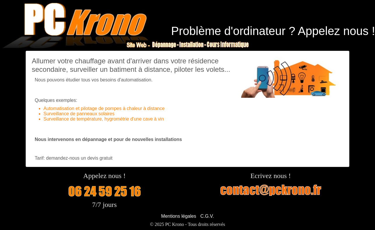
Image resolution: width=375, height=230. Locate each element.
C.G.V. (207, 216)
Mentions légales (178, 216)
